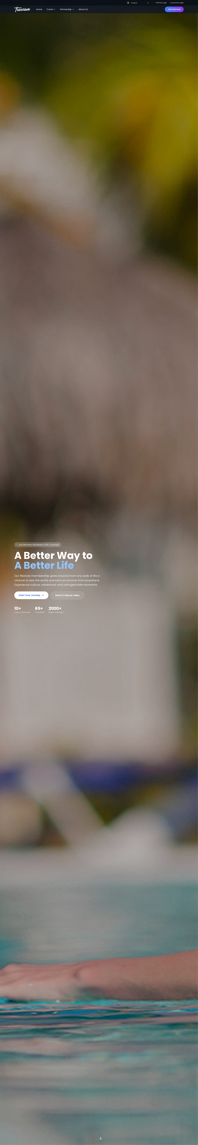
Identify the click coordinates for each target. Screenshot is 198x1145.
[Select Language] (139, 3)
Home (39, 9)
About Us (83, 9)
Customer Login (177, 3)
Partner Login (161, 3)
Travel (51, 9)
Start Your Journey (31, 588)
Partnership (67, 9)
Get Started (174, 9)
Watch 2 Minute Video (67, 589)
